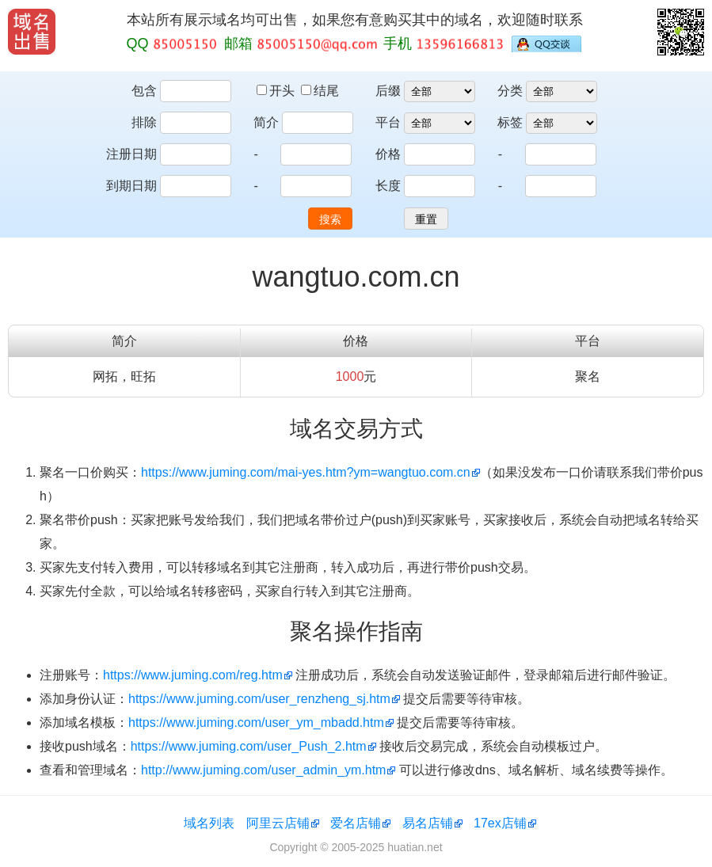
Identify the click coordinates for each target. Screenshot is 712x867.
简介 (266, 122)
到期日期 (131, 185)
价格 (388, 154)
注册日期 (131, 154)
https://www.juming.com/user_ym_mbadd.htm (256, 722)
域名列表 (209, 823)
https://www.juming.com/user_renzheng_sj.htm (259, 698)
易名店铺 (427, 823)
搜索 (330, 219)
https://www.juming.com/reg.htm (193, 675)
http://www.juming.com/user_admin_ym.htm (263, 770)
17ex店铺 (500, 823)
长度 (388, 185)
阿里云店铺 (278, 823)
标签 (510, 122)
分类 (510, 90)
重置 (426, 219)
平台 (388, 122)
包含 (144, 90)
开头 (277, 90)
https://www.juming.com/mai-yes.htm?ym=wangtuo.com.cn (305, 472)
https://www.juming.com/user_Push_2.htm (249, 746)
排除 (144, 122)
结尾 (320, 90)
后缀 (388, 90)
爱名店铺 (355, 823)
